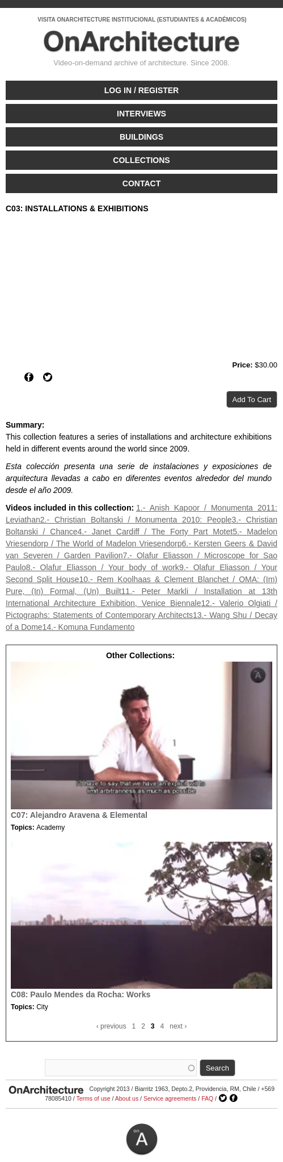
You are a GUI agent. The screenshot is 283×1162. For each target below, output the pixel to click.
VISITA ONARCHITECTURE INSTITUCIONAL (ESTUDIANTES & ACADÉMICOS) (141, 19)
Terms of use (93, 1098)
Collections (141, 160)
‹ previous (111, 1026)
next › (178, 1026)
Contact (141, 183)
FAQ (207, 1098)
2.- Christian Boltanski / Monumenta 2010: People (136, 519)
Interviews (141, 113)
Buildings (141, 136)
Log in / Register (141, 90)
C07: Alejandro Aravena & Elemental (79, 815)
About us (126, 1098)
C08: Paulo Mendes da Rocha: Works (80, 994)
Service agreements (169, 1098)
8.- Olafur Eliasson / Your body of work (102, 567)
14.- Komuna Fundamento (89, 627)
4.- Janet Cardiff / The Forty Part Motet (155, 531)
